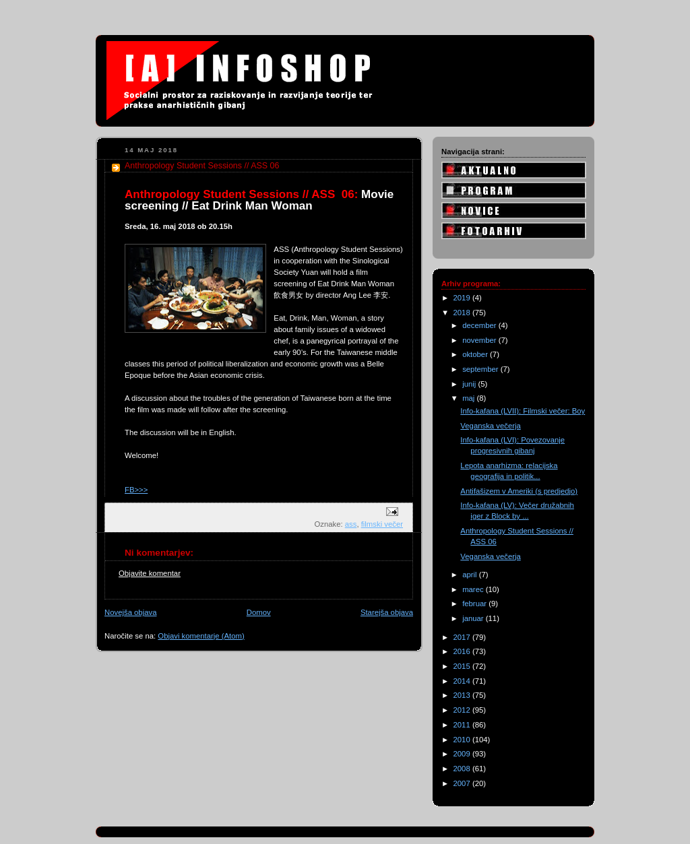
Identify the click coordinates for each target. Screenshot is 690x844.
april (470, 575)
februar (475, 603)
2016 (462, 651)
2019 (462, 298)
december (480, 325)
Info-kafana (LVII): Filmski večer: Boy (522, 411)
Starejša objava (386, 612)
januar (474, 618)
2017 (462, 637)
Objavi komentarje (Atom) (201, 636)
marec (474, 589)
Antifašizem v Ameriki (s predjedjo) (518, 491)
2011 (462, 725)
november (480, 340)
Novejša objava (130, 612)
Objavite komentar (150, 573)
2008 (462, 769)
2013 (462, 695)
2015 (462, 666)
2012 (462, 710)
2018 (462, 313)
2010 (462, 740)
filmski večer (382, 524)
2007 (462, 783)
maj (469, 398)
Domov (259, 612)
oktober (476, 354)
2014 (462, 681)
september (481, 369)
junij (470, 384)
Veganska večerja (490, 426)
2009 (462, 754)
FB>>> (136, 490)
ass (351, 524)
